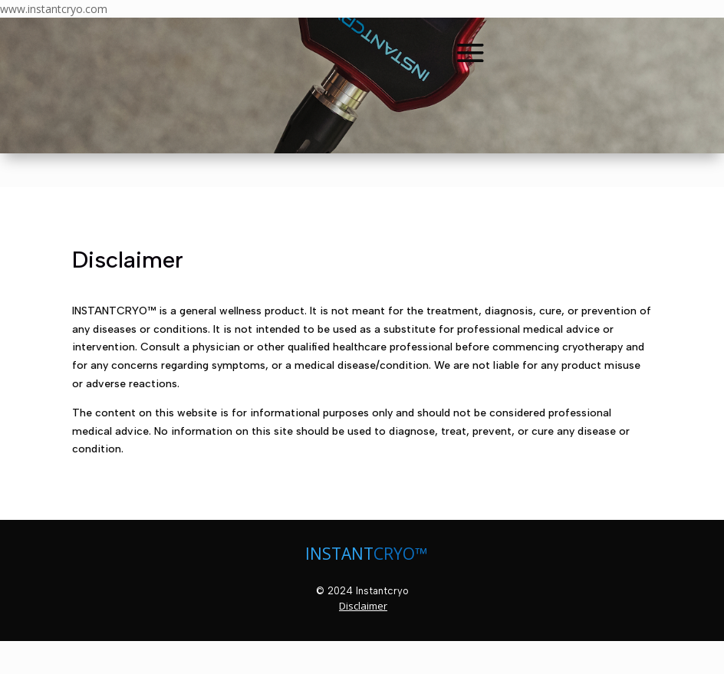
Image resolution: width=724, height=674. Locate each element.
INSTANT (339, 553)
